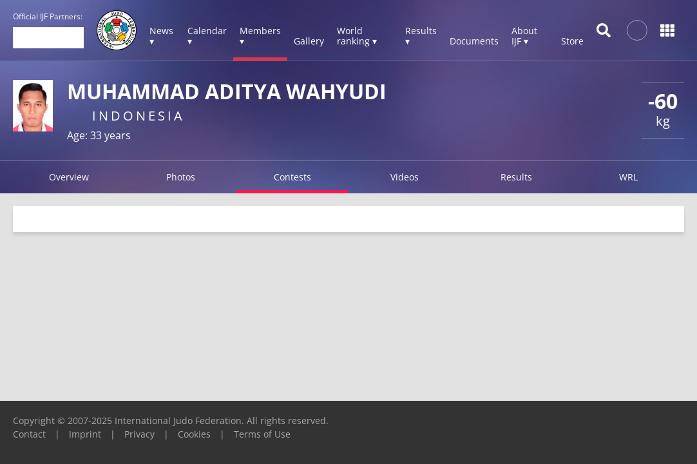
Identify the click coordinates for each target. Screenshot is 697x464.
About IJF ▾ (524, 35)
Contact (29, 434)
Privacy (139, 434)
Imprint (85, 434)
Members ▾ (260, 35)
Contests (292, 177)
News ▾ (161, 35)
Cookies (194, 434)
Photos (180, 177)
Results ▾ (421, 35)
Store (572, 41)
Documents (474, 41)
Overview (69, 177)
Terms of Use (262, 434)
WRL (628, 177)
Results (516, 177)
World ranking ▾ (357, 35)
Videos (404, 177)
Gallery (309, 41)
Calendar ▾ (207, 35)
